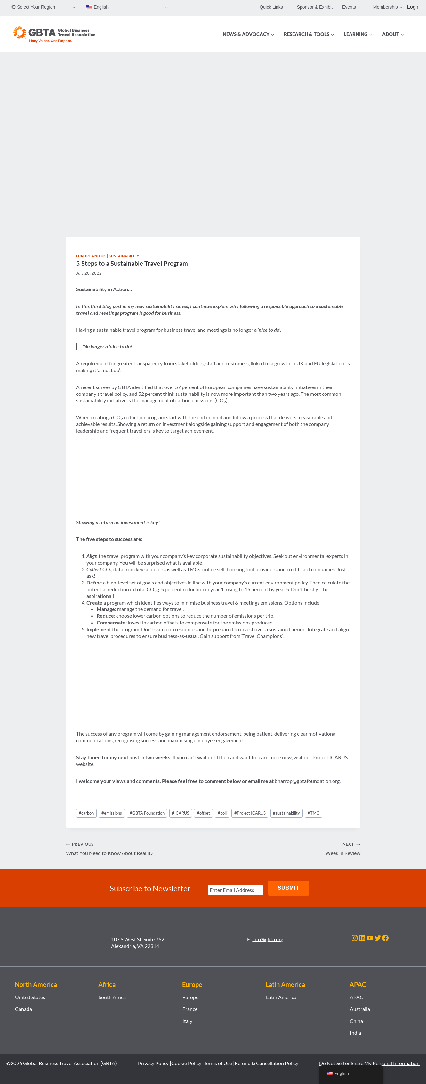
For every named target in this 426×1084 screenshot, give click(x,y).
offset (203, 813)
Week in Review (289, 848)
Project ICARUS (250, 813)
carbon (86, 813)
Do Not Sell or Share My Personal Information (369, 1063)
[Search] (416, 34)
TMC (313, 813)
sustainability (286, 813)
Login (413, 7)
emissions (111, 813)
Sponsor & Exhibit (315, 7)
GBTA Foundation (147, 813)
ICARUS (180, 813)
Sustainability (124, 256)
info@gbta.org (267, 939)
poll (222, 813)
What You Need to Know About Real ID (137, 848)
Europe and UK (91, 256)
